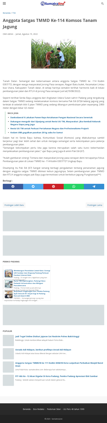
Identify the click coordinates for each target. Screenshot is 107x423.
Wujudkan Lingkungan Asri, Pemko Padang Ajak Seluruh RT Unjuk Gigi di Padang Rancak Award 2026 (31, 293)
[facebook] (13, 186)
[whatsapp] (74, 186)
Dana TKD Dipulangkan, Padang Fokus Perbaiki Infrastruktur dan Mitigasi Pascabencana (29, 283)
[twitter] (33, 186)
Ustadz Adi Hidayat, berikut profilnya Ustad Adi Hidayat (43, 349)
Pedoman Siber (54, 409)
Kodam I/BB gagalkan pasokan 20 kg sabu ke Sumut (36, 132)
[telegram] (94, 186)
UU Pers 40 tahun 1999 (73, 409)
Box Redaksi (39, 409)
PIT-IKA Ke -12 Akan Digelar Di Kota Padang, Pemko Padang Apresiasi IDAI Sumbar (56, 376)
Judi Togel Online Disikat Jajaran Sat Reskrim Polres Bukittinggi (47, 336)
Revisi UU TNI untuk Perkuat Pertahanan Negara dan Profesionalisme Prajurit (49, 128)
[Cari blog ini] (102, 3)
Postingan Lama (94, 205)
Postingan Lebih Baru (14, 205)
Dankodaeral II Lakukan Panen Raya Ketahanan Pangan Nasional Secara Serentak (51, 117)
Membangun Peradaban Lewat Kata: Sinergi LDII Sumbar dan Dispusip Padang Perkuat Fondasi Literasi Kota (32, 272)
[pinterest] (53, 186)
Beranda (27, 409)
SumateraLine (57, 419)
